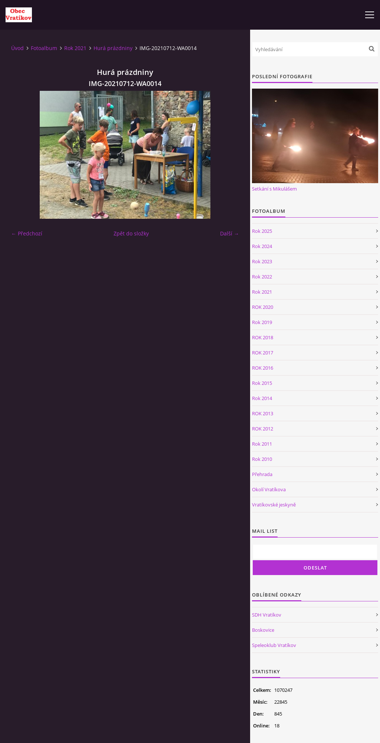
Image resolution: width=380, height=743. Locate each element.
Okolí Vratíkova (269, 489)
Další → (229, 233)
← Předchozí (26, 233)
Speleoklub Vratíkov (274, 645)
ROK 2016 (262, 367)
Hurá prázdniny (113, 48)
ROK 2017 (262, 352)
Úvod (17, 48)
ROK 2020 (262, 307)
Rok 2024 (262, 246)
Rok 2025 (262, 231)
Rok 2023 (262, 261)
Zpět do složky (131, 233)
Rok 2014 (262, 398)
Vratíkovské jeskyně (274, 504)
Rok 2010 (262, 459)
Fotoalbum (44, 48)
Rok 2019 (262, 322)
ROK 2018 (262, 337)
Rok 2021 (75, 48)
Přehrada (262, 474)
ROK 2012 (262, 428)
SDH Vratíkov (266, 614)
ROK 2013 (262, 413)
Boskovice (263, 630)
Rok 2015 (262, 383)
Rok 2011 (262, 443)
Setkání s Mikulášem (274, 188)
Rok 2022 (262, 276)
